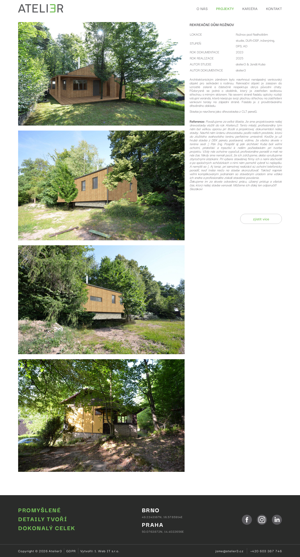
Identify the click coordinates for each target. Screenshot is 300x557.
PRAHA (153, 524)
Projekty (225, 8)
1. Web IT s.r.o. (107, 550)
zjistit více (261, 219)
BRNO (151, 509)
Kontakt (274, 8)
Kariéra (250, 8)
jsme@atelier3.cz (229, 550)
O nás (202, 8)
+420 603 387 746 (266, 550)
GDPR (71, 550)
